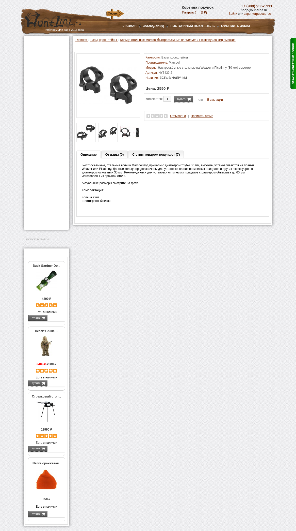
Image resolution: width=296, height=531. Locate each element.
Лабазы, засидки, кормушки (40, 97)
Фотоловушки (37, 131)
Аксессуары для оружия (45, 170)
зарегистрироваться (258, 14)
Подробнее (56, 317)
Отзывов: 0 (178, 116)
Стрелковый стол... (46, 396)
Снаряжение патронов (44, 112)
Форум (112, 13)
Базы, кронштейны (41, 68)
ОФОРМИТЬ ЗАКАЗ (235, 26)
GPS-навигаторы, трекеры (40, 145)
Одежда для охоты (41, 154)
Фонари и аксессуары (43, 118)
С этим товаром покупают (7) (156, 154)
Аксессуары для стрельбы (39, 162)
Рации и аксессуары (42, 83)
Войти (233, 14)
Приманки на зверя (41, 106)
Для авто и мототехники (45, 215)
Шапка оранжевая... (46, 463)
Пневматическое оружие (45, 49)
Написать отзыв (202, 116)
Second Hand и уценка (43, 222)
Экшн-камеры (37, 137)
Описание (88, 154)
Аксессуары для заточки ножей (45, 207)
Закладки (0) (153, 26)
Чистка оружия (38, 183)
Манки (31, 89)
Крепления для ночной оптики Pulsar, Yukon (47, 75)
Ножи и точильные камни (46, 199)
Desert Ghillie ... (46, 331)
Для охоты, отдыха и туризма (42, 191)
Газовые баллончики (43, 42)
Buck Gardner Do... (46, 266)
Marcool (174, 62)
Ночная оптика (38, 61)
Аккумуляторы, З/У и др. (45, 125)
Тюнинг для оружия (42, 176)
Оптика (32, 55)
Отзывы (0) (114, 154)
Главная (129, 26)
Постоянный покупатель (192, 26)
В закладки (215, 99)
